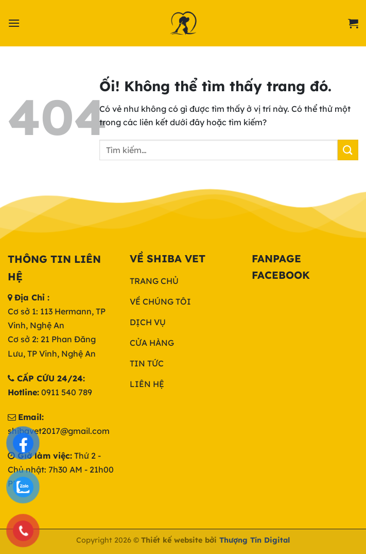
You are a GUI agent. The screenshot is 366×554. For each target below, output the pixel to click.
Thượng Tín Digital (254, 540)
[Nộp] (348, 150)
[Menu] (14, 23)
